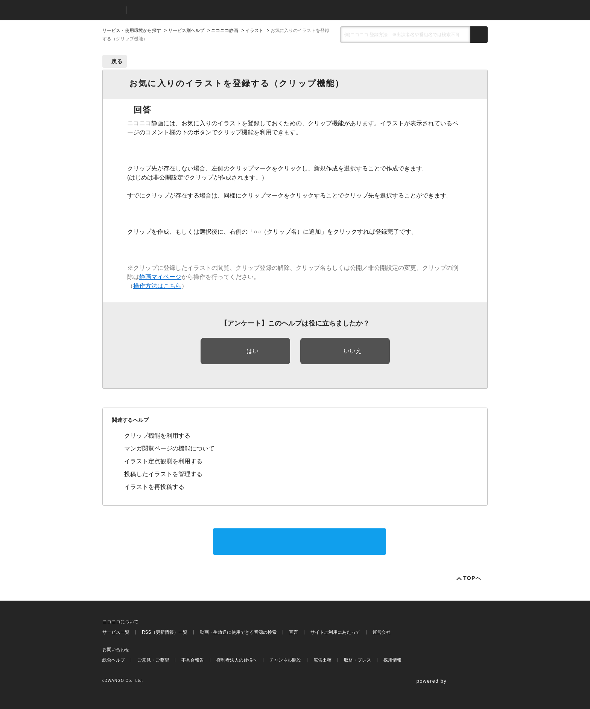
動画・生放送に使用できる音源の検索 (238, 632)
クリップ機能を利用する (157, 435)
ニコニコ (112, 10)
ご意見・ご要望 (153, 660)
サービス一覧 (115, 632)
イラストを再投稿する (154, 487)
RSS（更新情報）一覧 (164, 632)
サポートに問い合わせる (299, 541)
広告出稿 (322, 660)
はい (252, 351)
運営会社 (382, 632)
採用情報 (392, 660)
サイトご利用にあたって (335, 632)
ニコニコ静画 (224, 30)
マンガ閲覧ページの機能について (169, 448)
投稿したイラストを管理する (163, 474)
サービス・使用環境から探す (131, 30)
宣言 (293, 632)
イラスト (254, 30)
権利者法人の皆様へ (236, 660)
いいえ (353, 351)
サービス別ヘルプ (186, 30)
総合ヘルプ (113, 660)
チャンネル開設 (285, 660)
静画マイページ (160, 277)
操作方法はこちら (157, 286)
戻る (117, 61)
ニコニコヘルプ (171, 10)
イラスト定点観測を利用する (163, 461)
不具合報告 (192, 660)
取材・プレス (357, 660)
